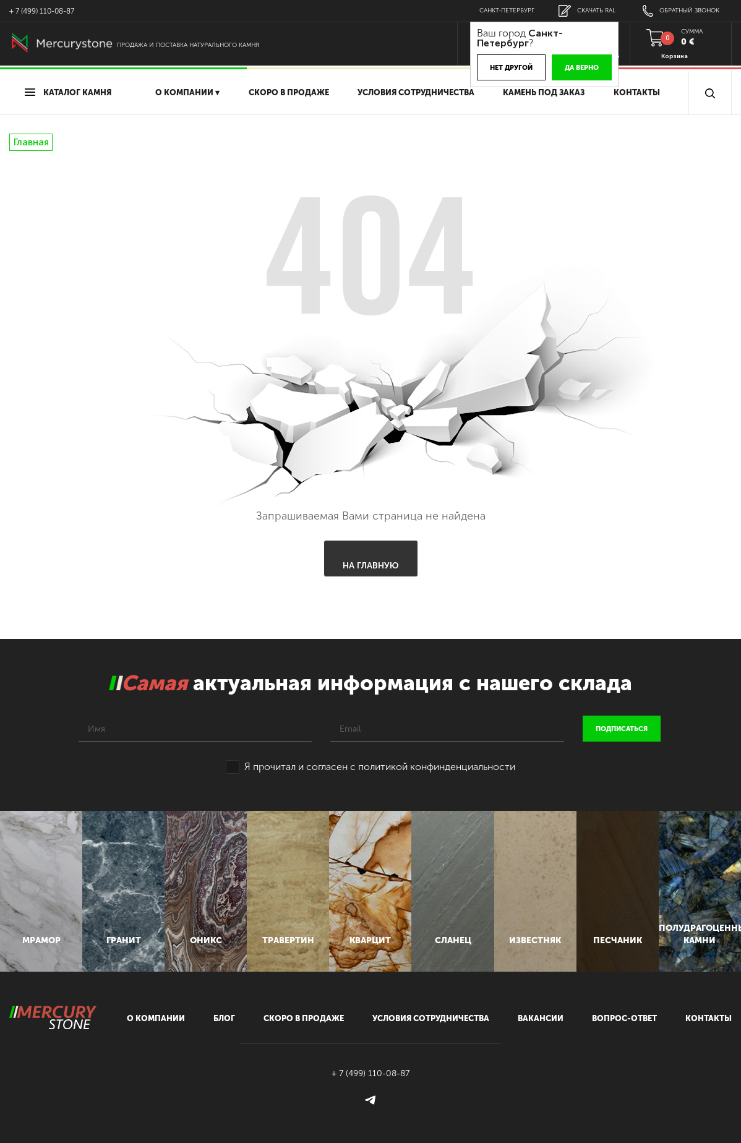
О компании (156, 1018)
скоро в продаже (289, 92)
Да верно (582, 68)
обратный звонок (681, 11)
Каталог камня (68, 92)
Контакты (637, 92)
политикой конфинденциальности (436, 767)
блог (224, 1018)
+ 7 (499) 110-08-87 (41, 11)
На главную (371, 565)
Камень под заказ (544, 92)
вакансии (540, 1018)
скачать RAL (587, 11)
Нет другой (511, 68)
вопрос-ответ (624, 1018)
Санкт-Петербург (506, 10)
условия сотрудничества (416, 92)
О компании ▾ (187, 92)
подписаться (622, 729)
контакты (708, 1018)
